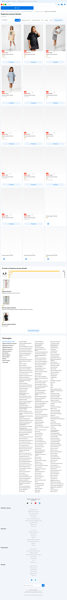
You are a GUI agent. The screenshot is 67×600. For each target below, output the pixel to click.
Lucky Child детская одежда (56, 434)
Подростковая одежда (39, 422)
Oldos (52, 384)
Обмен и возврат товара (33, 513)
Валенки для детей (38, 488)
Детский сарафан (22, 363)
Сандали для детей (54, 347)
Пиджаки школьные (23, 390)
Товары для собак (33, 569)
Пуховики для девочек (39, 347)
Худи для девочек (38, 373)
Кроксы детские (38, 475)
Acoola (52, 379)
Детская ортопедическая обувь (41, 465)
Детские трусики (54, 460)
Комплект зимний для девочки (41, 361)
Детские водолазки (39, 438)
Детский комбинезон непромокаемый (39, 418)
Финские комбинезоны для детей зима (42, 428)
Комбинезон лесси (39, 420)
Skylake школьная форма (24, 377)
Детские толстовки (39, 434)
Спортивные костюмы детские (41, 416)
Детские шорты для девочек (40, 358)
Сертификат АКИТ (33, 522)
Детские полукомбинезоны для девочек (41, 379)
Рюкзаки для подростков (56, 466)
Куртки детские (38, 412)
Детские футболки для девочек (25, 481)
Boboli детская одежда (55, 443)
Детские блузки (38, 374)
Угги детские (37, 486)
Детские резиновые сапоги (40, 480)
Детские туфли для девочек (40, 390)
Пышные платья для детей (24, 486)
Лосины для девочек (23, 489)
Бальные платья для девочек (25, 478)
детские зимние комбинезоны (41, 409)
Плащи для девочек (39, 433)
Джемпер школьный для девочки (26, 379)
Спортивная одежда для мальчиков (24, 435)
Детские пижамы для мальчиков (25, 454)
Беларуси (41, 595)
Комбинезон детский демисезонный (39, 407)
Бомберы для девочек (39, 369)
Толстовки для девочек (24, 475)
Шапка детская (54, 468)
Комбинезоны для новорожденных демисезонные (25, 429)
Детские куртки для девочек (41, 376)
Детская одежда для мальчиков (25, 461)
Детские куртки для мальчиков (25, 432)
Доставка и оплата (33, 509)
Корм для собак (33, 571)
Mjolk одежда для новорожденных (58, 418)
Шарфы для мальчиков (55, 480)
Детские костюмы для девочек (41, 371)
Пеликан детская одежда (56, 406)
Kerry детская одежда (55, 396)
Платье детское (22, 469)
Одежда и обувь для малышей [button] (9, 343)
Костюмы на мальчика (23, 373)
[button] (17, 8)
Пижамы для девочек (39, 341)
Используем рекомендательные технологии (33, 592)
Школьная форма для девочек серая (25, 362)
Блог (33, 560)
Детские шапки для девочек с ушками (57, 488)
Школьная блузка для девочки (25, 350)
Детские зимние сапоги (55, 341)
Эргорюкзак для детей (23, 405)
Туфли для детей (38, 399)
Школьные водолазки (23, 388)
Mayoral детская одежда (55, 395)
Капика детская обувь (55, 393)
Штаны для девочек (39, 366)
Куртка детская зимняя (39, 446)
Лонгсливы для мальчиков (24, 463)
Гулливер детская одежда (56, 380)
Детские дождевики (39, 439)
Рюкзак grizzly (22, 344)
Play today (53, 382)
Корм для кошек (33, 567)
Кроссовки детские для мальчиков (40, 388)
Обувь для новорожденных (24, 418)
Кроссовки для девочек (40, 392)
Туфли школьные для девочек (25, 368)
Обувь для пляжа (54, 373)
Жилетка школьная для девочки (25, 385)
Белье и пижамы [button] (6, 360)
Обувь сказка (37, 490)
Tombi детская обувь (55, 356)
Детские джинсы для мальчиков (25, 464)
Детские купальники (55, 446)
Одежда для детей (22, 391)
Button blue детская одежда (56, 398)
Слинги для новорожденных (40, 403)
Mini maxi (52, 427)
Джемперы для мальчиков (24, 459)
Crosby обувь (53, 422)
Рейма (52, 385)
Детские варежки (54, 465)
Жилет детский (38, 436)
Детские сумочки (54, 477)
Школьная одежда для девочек (25, 343)
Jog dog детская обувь (39, 483)
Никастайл (53, 403)
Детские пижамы (54, 453)
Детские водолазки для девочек (41, 386)
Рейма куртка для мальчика (24, 466)
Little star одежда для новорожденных (55, 431)
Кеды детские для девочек (40, 398)
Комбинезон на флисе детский (25, 422)
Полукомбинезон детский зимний (40, 455)
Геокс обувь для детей (39, 485)
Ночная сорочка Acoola (9, 308)
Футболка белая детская (40, 450)
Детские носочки (54, 450)
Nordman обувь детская (40, 471)
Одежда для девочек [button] (7, 347)
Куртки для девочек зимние (40, 359)
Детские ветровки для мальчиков (26, 436)
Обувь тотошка (54, 408)
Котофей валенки (54, 351)
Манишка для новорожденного (57, 485)
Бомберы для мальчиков (24, 456)
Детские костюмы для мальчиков (26, 443)
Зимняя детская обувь (55, 363)
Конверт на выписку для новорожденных (24, 394)
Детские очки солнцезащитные (57, 483)
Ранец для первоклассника (56, 470)
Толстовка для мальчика (24, 445)
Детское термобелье (39, 445)
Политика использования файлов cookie (33, 520)
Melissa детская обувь (55, 365)
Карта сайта (33, 526)
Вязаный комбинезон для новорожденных (24, 424)
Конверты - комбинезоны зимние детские (26, 414)
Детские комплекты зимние (40, 443)
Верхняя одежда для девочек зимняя (41, 356)
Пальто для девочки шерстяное (41, 381)
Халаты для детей (54, 455)
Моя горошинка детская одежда (25, 426)
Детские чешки (38, 473)
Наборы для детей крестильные (25, 411)
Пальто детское (38, 448)
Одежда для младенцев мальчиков (26, 420)
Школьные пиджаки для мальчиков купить (40, 452)
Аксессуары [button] (5, 362)
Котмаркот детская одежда (56, 445)
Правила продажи (33, 515)
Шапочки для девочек (55, 473)
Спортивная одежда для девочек (41, 352)
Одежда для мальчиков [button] (7, 345)
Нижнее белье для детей (56, 458)
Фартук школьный (23, 365)
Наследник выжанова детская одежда (57, 391)
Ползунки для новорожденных (41, 414)
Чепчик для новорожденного (57, 463)
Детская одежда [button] (6, 355)
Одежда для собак (33, 573)
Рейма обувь (53, 349)
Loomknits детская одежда (56, 401)
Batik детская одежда (55, 417)
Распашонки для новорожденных (26, 401)
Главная (2, 11)
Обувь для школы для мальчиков (25, 370)
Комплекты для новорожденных (25, 430)
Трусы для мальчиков (55, 456)
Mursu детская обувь (55, 372)
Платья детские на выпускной (25, 397)
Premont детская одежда (55, 423)
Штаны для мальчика (23, 438)
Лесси (52, 387)
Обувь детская (38, 462)
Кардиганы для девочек (24, 480)
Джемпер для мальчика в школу (25, 386)
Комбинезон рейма (39, 411)
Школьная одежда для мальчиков (26, 346)
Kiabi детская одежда (55, 438)
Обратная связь (33, 524)
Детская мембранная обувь (56, 370)
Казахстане (36, 595)
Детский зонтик (54, 491)
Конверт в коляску (23, 410)
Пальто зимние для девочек (24, 471)
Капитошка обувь (54, 436)
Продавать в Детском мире (33, 511)
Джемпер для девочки (39, 343)
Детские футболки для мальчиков (26, 440)
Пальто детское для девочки (40, 353)
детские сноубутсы (39, 463)
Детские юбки (22, 473)
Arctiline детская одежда (56, 439)
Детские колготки (54, 448)
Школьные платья (22, 357)
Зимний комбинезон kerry (40, 441)
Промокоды (33, 516)
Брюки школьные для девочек (25, 367)
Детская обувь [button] (5, 356)
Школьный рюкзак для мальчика (25, 351)
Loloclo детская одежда (55, 410)
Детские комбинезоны (39, 404)
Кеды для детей (54, 375)
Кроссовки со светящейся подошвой (40, 469)
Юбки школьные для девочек (25, 353)
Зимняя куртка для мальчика (25, 442)
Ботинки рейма (54, 352)
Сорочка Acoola (6, 291)
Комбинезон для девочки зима (25, 476)
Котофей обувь (54, 377)
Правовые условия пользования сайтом (33, 591)
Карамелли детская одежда (56, 425)
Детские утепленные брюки (41, 460)
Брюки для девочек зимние (40, 384)
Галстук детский (54, 478)
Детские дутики (54, 362)
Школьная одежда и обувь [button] (8, 341)
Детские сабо (53, 368)
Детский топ (53, 461)
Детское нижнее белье (27, 11)
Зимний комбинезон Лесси (40, 429)
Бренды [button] (4, 358)
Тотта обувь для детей (55, 441)
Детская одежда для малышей (25, 396)
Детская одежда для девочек (25, 487)
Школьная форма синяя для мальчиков (24, 381)
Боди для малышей (23, 399)
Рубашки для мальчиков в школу (25, 359)
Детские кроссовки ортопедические (55, 345)
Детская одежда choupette (56, 389)
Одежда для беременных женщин (41, 401)
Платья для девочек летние (40, 368)
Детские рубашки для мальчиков (26, 447)
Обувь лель (53, 415)
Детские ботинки (54, 367)
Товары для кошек (33, 566)
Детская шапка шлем (55, 472)
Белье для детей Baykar (55, 433)
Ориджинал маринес (55, 400)
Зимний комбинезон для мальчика (24, 451)
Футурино (53, 405)
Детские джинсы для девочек (41, 363)
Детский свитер (38, 458)
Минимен (53, 420)
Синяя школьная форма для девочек (24, 355)
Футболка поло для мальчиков (25, 448)
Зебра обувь (37, 491)
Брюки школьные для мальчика (25, 348)
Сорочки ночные (39, 11)
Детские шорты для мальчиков (25, 458)
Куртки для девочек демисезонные (39, 345)
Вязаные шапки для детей (56, 482)
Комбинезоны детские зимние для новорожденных (25, 408)
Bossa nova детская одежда (56, 413)
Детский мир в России (28, 595)
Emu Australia (53, 428)
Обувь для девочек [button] (6, 351)
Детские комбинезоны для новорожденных (24, 403)
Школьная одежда (22, 341)
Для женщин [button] (5, 353)
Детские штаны (38, 457)
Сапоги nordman (38, 467)
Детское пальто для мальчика (25, 453)
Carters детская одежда (55, 412)
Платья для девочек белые (40, 364)
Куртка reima (37, 431)
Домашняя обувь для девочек (41, 396)
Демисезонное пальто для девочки (24, 484)
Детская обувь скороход (56, 357)
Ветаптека (33, 575)
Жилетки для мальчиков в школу (25, 372)
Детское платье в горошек (40, 382)
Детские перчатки (54, 475)
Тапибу (36, 481)
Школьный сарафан (23, 383)
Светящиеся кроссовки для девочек (40, 394)
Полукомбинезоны (39, 425)
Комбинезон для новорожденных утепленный (26, 416)
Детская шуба (22, 491)
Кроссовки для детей (39, 476)
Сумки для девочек (54, 489)
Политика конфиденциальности (33, 518)
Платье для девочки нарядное (25, 468)
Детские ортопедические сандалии (56, 360)
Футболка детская (38, 423)
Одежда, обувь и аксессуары (12, 11)
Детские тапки (38, 478)
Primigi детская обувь (55, 343)
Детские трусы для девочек (56, 451)
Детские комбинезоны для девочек (40, 350)
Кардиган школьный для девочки (26, 375)
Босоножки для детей (55, 354)
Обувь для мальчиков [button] (7, 349)
